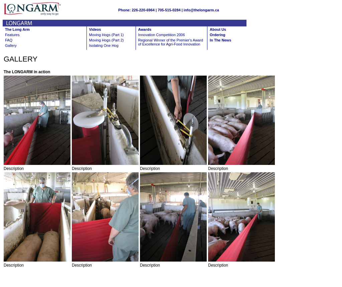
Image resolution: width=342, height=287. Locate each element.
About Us (218, 29)
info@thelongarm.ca (201, 10)
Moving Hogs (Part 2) (106, 40)
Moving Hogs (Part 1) (106, 35)
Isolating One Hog (104, 45)
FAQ (8, 40)
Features (12, 35)
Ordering (217, 35)
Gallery (11, 45)
